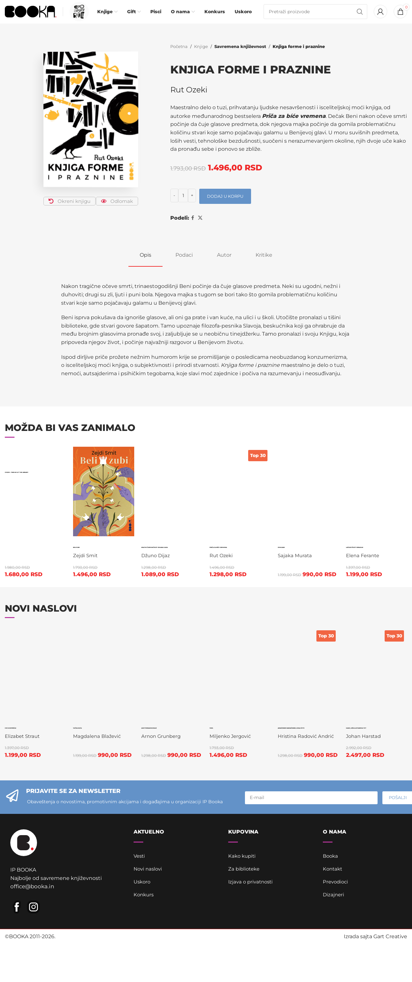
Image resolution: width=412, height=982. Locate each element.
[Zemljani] (308, 501)
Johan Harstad (367, 787)
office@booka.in (31, 942)
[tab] (145, 264)
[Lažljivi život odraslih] (377, 501)
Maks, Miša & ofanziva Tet (377, 769)
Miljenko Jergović (233, 770)
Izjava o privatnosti (252, 932)
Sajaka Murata (297, 565)
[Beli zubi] (102, 501)
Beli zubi (93, 554)
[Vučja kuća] (102, 669)
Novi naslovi (149, 919)
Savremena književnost (239, 56)
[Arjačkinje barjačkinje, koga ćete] (308, 669)
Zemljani (300, 554)
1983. (221, 760)
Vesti (140, 906)
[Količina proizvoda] (183, 205)
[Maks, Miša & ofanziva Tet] (377, 707)
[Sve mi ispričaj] (34, 707)
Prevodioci (336, 932)
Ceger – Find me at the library (33, 488)
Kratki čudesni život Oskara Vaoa (161, 571)
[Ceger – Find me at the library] (34, 463)
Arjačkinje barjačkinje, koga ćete (309, 694)
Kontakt (333, 919)
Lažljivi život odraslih (370, 563)
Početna (179, 56)
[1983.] (240, 707)
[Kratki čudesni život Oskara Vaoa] (171, 501)
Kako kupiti (243, 906)
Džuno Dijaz (157, 599)
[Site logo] (30, 16)
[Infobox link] (77, 16)
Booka (331, 906)
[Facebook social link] (192, 227)
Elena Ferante (366, 582)
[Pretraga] (316, 16)
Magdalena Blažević (98, 695)
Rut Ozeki (189, 99)
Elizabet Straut (23, 779)
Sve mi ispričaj (24, 765)
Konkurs (144, 945)
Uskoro (143, 932)
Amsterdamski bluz (176, 765)
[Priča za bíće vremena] (240, 501)
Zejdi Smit (86, 565)
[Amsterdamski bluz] (171, 707)
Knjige (201, 56)
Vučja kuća (100, 685)
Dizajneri (334, 945)
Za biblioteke (245, 919)
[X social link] (200, 227)
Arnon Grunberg (163, 779)
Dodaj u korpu (225, 205)
